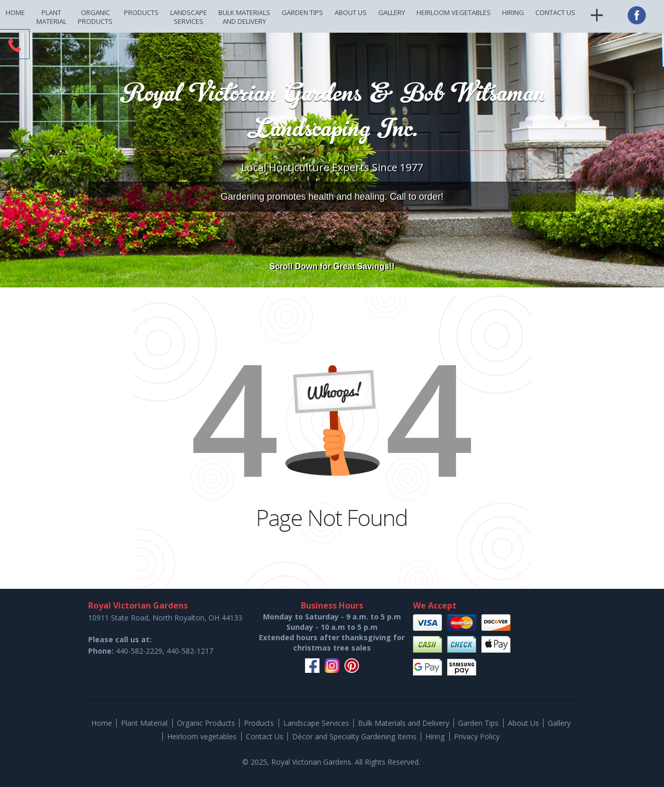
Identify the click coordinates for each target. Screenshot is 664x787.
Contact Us (555, 12)
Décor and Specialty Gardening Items (354, 736)
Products (141, 12)
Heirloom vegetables (454, 12)
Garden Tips (302, 12)
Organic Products (95, 17)
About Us (351, 12)
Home (15, 12)
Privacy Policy (477, 736)
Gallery (391, 12)
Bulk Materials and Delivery (244, 17)
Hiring (513, 12)
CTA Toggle (14, 45)
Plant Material (51, 17)
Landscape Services (188, 17)
